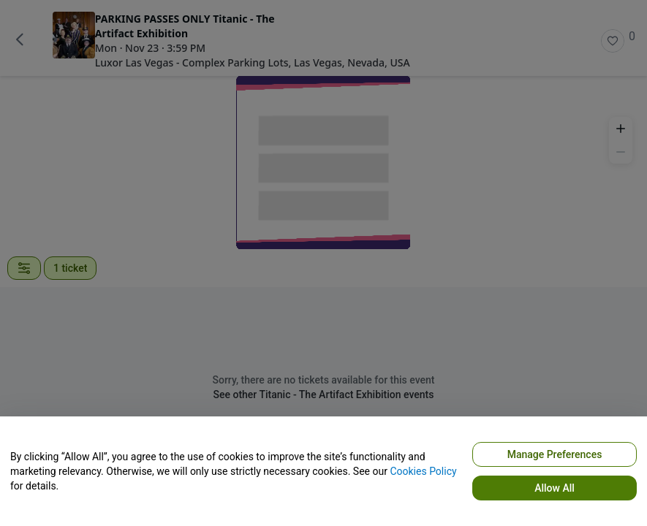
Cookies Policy (423, 471)
